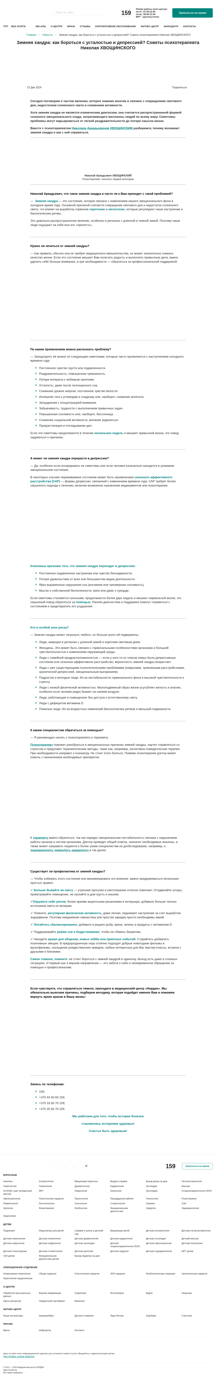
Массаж (186, 1186)
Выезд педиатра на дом (87, 1256)
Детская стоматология (50, 1251)
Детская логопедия (156, 1238)
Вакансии (80, 1301)
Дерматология (82, 1186)
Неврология (81, 1191)
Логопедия (151, 1186)
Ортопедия (151, 1191)
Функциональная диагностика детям (49, 1257)
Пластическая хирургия (51, 1198)
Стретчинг (187, 1315)
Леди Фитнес (117, 1315)
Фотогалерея (117, 1293)
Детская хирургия (119, 1251)
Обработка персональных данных (16, 1294)
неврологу (62, 850)
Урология (8, 1208)
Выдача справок (118, 1181)
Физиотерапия (46, 1208)
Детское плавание (84, 1315)
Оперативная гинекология (17, 1273)
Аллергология (46, 1181)
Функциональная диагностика (119, 1210)
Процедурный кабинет (122, 1198)
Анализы (7, 1181)
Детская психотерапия (15, 1251)
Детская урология (84, 1251)
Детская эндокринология (159, 1251)
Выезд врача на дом (156, 1181)
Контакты (189, 26)
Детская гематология (14, 1238)
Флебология (81, 1208)
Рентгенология (46, 1203)
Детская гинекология (50, 1238)
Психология (152, 1198)
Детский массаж (190, 1238)
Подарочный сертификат (52, 1301)
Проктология (81, 1198)
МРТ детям (187, 1251)
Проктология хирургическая (17, 1278)
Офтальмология (11, 1198)
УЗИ (184, 1203)
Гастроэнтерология (192, 1181)
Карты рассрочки (12, 1301)
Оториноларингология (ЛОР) (197, 1191)
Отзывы (85, 26)
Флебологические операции (160, 1273)
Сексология (81, 1203)
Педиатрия (9, 1230)
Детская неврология (13, 1243)
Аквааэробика (46, 1315)
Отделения (80, 1293)
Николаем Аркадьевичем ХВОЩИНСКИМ (102, 128)
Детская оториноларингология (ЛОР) (125, 1245)
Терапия (150, 1203)
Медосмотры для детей (51, 1230)
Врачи (71, 26)
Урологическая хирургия (194, 1273)
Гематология (10, 1186)
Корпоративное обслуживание (115, 26)
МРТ (41, 1191)
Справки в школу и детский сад (89, 1232)
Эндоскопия (9, 1216)
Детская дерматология (86, 1238)
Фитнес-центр (150, 26)
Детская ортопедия (85, 1243)
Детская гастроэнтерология (196, 1230)
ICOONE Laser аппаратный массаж (17, 1192)
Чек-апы (40, 26)
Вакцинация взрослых (86, 1181)
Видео (149, 1293)
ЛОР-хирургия (117, 1273)
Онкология (115, 1191)
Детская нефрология (50, 1243)
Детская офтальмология (159, 1243)
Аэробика (151, 1315)
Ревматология (10, 1203)
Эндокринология (190, 1208)
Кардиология (117, 1186)
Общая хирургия (47, 1273)
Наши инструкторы (13, 1315)
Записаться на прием (192, 12)
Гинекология (45, 1186)
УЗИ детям (9, 1256)
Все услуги (18, 26)
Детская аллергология (157, 1230)
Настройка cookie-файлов (18, 1356)
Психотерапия (189, 1198)
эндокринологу (41, 850)
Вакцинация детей (119, 1230)
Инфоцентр (171, 26)
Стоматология (117, 1203)
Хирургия (151, 1208)
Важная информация (50, 1293)
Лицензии (187, 1293)
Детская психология (192, 1243)
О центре (56, 26)
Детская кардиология (121, 1238)
